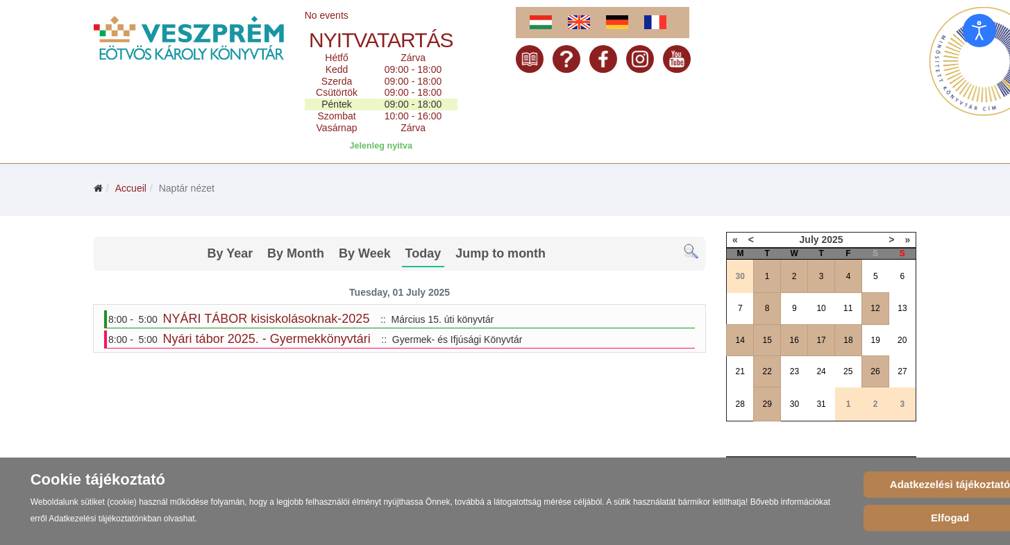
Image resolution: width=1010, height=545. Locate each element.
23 (794, 371)
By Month (295, 253)
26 (874, 371)
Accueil (130, 188)
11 (847, 308)
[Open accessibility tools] (979, 30)
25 (847, 371)
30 (794, 404)
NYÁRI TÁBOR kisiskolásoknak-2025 (266, 319)
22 (767, 371)
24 (820, 371)
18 (847, 340)
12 (874, 308)
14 (740, 340)
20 (902, 340)
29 (767, 404)
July (809, 239)
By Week (365, 253)
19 (875, 340)
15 (767, 340)
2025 (832, 239)
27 (902, 371)
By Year (230, 253)
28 (740, 404)
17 (820, 340)
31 (820, 404)
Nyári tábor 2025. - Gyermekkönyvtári (267, 339)
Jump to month (500, 253)
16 (793, 340)
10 (820, 308)
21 (740, 371)
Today (423, 253)
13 (902, 308)
